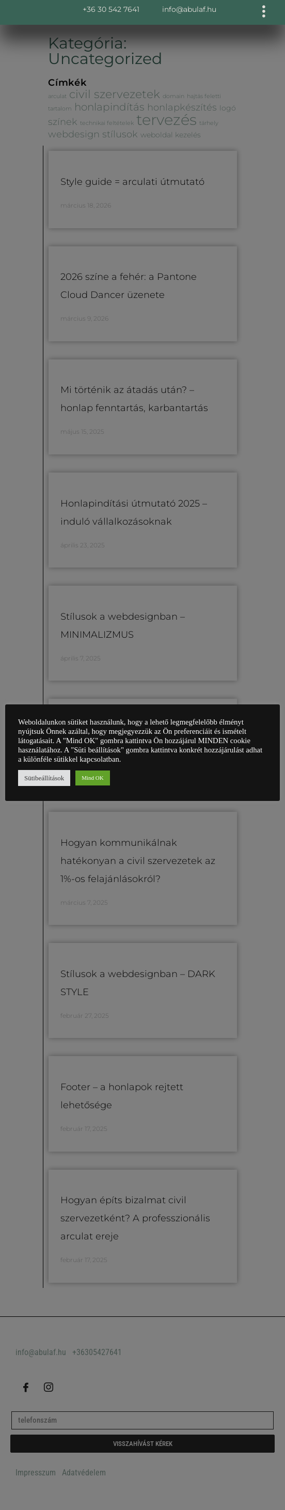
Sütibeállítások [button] (44, 778)
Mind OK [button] (92, 778)
